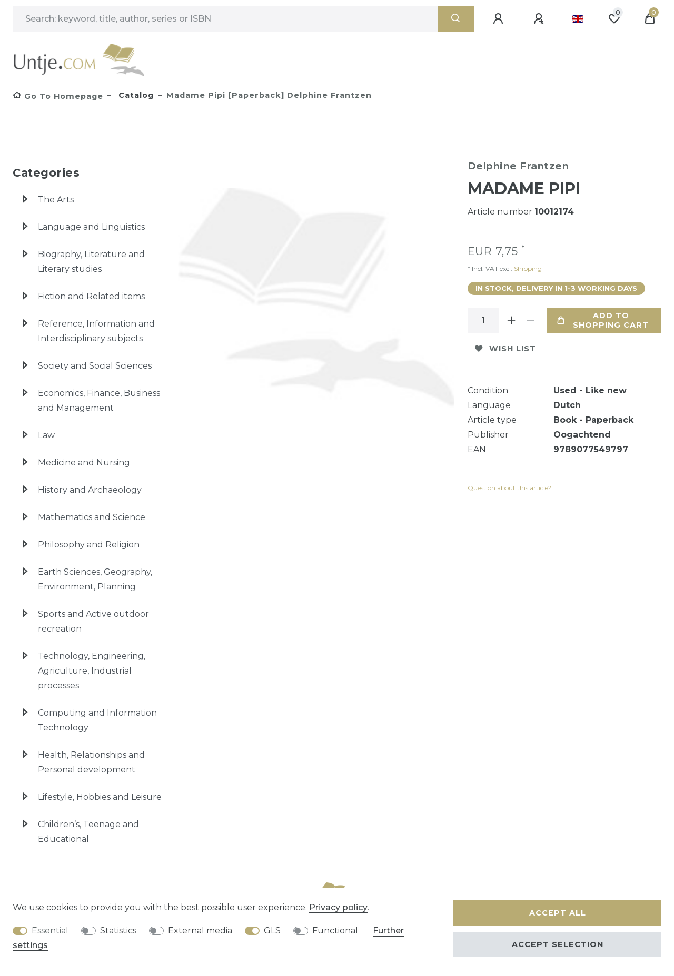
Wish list (505, 348)
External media (200, 931)
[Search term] (225, 19)
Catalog (135, 95)
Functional (335, 931)
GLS (272, 931)
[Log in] (499, 19)
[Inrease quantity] (511, 320)
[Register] (540, 19)
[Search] (456, 19)
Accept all (557, 913)
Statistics (118, 931)
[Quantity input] (483, 320)
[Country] (578, 19)
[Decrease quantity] (530, 320)
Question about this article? (509, 488)
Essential (50, 931)
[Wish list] (614, 19)
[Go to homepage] (58, 96)
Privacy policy (338, 907)
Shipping (527, 268)
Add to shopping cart (603, 320)
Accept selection (557, 944)
